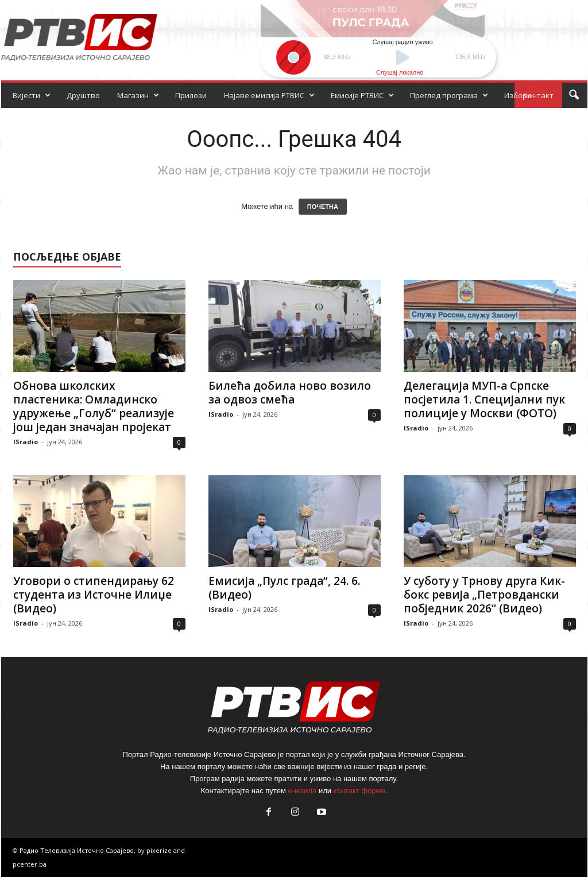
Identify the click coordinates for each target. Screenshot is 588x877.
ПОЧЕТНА (322, 206)
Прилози (191, 95)
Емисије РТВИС (362, 95)
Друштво (83, 95)
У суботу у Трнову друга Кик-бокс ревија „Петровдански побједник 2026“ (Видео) (484, 594)
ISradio (25, 441)
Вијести (32, 95)
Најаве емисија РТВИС (269, 95)
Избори (518, 95)
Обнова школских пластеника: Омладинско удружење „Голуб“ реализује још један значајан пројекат (93, 406)
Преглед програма (449, 95)
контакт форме (359, 790)
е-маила (302, 790)
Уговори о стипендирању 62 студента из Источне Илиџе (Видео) (93, 594)
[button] (573, 95)
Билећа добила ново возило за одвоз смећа (289, 392)
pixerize (159, 850)
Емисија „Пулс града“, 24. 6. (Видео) (284, 587)
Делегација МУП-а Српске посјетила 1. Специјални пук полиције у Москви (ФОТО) (484, 399)
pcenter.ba (30, 864)
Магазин (138, 95)
